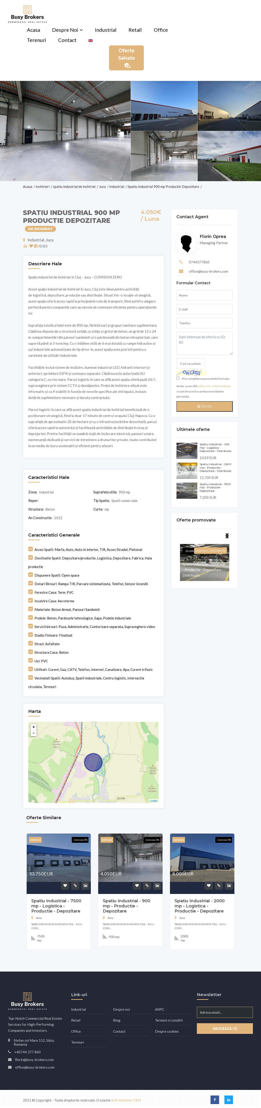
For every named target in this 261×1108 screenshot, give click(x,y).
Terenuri (36, 40)
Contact (67, 40)
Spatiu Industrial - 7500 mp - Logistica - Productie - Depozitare (56, 905)
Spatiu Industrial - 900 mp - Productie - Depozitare (126, 905)
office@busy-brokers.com (208, 271)
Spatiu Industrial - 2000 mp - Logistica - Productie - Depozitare (200, 905)
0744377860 (199, 262)
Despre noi (65, 30)
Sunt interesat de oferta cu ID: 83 (204, 343)
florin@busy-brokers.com (34, 1059)
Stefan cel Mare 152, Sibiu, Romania (34, 1042)
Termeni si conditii (169, 1020)
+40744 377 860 (27, 1052)
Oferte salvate (126, 57)
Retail (135, 30)
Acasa (33, 30)
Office (161, 30)
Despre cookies (167, 1031)
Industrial (105, 30)
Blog (116, 1020)
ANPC (159, 1009)
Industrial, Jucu (38, 239)
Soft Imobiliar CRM (126, 1100)
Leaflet (153, 800)
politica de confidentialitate (214, 386)
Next (227, 535)
